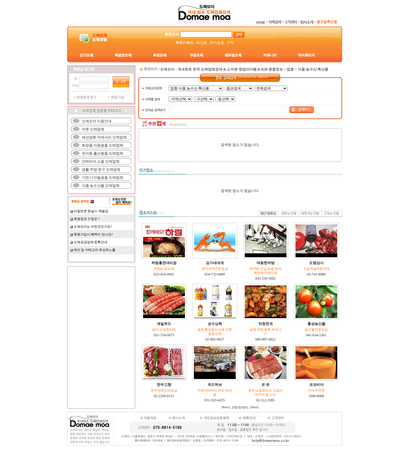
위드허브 (215, 385)
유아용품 (217, 43)
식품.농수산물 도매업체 (101, 186)
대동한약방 (266, 263)
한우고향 (164, 385)
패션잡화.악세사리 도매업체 (104, 137)
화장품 (201, 43)
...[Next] (253, 407)
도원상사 (316, 263)
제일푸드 (164, 324)
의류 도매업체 (93, 129)
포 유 (265, 385)
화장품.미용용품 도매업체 (102, 145)
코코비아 (316, 385)
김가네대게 (215, 263)
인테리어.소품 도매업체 (101, 161)
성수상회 (215, 324)
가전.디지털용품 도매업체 (102, 177)
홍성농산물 (316, 324)
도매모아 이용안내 (96, 121)
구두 (230, 43)
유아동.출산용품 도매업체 (102, 153)
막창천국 (265, 324)
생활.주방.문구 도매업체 (101, 169)
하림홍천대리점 (164, 263)
